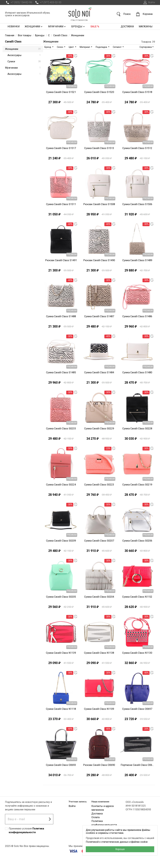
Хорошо (120, 849)
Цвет (71, 47)
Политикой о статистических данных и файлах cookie (117, 841)
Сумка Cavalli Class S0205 (61, 596)
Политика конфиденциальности (104, 823)
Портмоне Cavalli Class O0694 (137, 764)
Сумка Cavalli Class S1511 (61, 204)
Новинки (14, 26)
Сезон (60, 47)
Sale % (94, 26)
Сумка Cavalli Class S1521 (61, 92)
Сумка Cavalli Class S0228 (137, 428)
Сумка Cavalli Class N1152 (137, 596)
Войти (149, 2)
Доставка (127, 26)
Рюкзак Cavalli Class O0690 (99, 764)
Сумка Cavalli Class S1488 (61, 316)
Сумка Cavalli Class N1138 (99, 652)
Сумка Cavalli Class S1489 (137, 260)
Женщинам (34, 26)
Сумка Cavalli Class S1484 (99, 372)
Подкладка (102, 47)
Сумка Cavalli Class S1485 (61, 372)
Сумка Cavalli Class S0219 (137, 484)
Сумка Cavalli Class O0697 (137, 708)
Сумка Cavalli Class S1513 (99, 148)
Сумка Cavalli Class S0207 (99, 540)
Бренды (78, 26)
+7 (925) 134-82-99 (18, 2)
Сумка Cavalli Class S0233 (61, 428)
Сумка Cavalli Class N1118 (61, 708)
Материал (85, 47)
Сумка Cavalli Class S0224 (61, 484)
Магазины (145, 26)
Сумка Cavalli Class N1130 (137, 652)
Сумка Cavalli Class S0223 (99, 484)
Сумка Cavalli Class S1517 (61, 148)
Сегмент (117, 47)
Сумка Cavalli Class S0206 (137, 540)
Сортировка (146, 47)
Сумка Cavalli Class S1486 (137, 316)
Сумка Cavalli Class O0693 (61, 764)
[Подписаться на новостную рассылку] (50, 819)
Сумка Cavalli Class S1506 (137, 204)
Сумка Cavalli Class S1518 (137, 92)
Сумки (24, 61)
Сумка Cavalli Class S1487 (99, 316)
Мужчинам (57, 26)
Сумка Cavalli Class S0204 (99, 596)
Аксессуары (24, 55)
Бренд (48, 47)
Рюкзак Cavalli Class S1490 (99, 260)
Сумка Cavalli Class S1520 (99, 92)
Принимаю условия (26, 830)
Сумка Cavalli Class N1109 (99, 708)
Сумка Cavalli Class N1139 (61, 652)
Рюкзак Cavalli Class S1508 (99, 204)
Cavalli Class (13, 41)
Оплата (95, 817)
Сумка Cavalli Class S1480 (137, 372)
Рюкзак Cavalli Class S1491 (61, 260)
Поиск (123, 14)
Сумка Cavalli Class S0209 (61, 540)
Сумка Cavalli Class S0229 (99, 428)
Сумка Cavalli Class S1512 (137, 148)
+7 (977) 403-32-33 (47, 2)
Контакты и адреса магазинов (102, 808)
